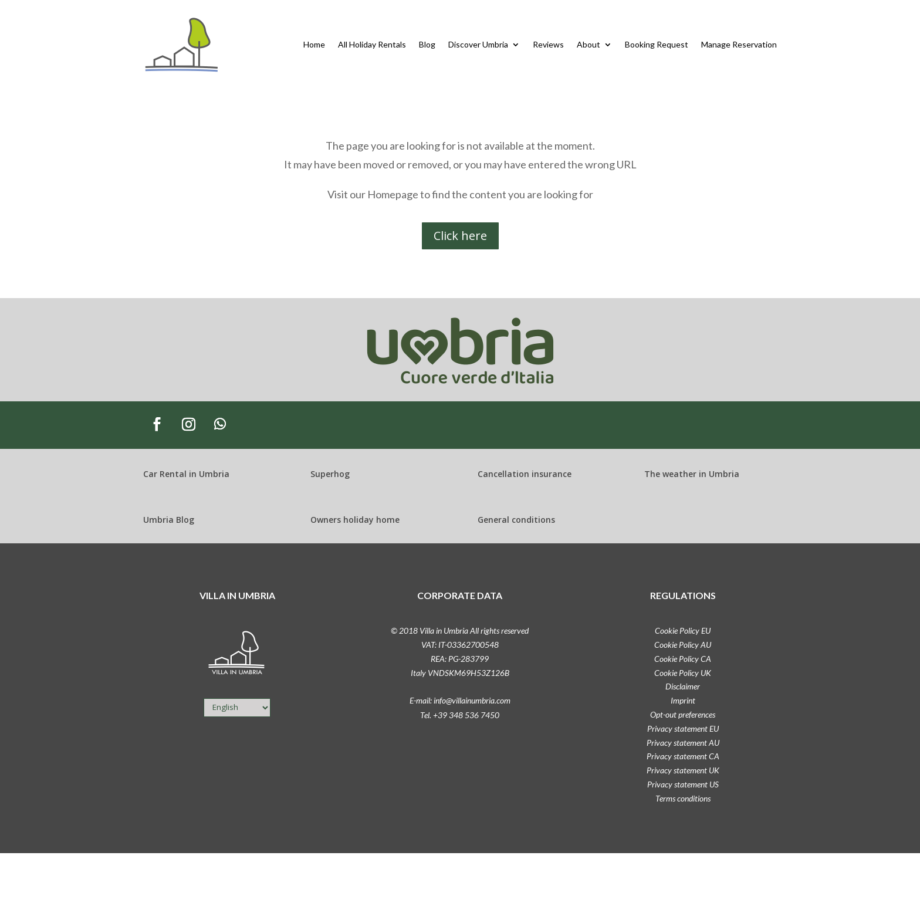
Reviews (548, 44)
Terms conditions (683, 798)
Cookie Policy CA (682, 659)
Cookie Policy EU (683, 630)
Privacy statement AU (683, 743)
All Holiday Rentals (372, 44)
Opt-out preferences (682, 714)
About (588, 44)
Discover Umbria (478, 44)
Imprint (683, 700)
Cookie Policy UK (682, 673)
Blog (427, 44)
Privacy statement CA (683, 756)
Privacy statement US (683, 784)
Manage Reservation (739, 44)
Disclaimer (682, 686)
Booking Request (656, 44)
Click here (460, 236)
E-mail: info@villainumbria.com (460, 700)
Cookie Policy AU (682, 645)
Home (314, 44)
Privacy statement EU (683, 728)
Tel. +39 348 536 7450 (459, 715)
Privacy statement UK (683, 770)
